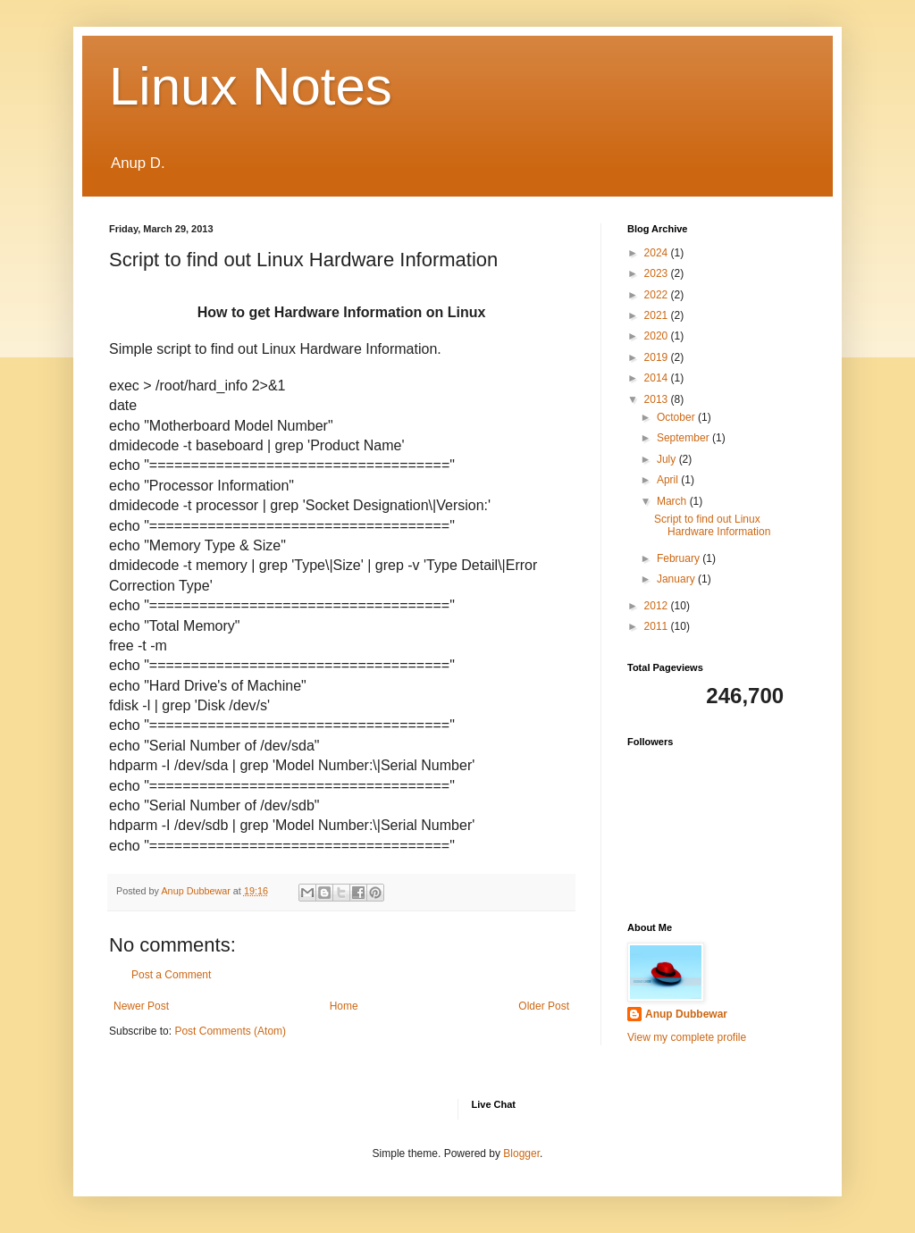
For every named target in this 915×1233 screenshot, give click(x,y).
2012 (657, 606)
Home (344, 1006)
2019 (657, 357)
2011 (657, 626)
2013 (657, 399)
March (673, 501)
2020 (657, 336)
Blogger (521, 1153)
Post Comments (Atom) (230, 1031)
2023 (657, 273)
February (679, 558)
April (669, 480)
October (677, 417)
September (684, 438)
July (668, 459)
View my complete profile (686, 1037)
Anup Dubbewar (686, 1014)
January (677, 579)
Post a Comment (171, 975)
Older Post (543, 1006)
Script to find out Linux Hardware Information (712, 525)
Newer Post (141, 1006)
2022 (657, 295)
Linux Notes (250, 86)
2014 (657, 378)
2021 (657, 315)
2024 (657, 253)
